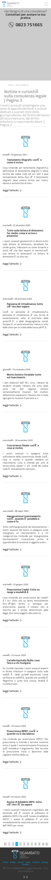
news (27, 862)
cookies (25, 864)
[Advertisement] (25, 55)
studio (13, 862)
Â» (47, 844)
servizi (21, 862)
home (5, 862)
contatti (36, 862)
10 (43, 844)
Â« (5, 844)
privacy (45, 862)
